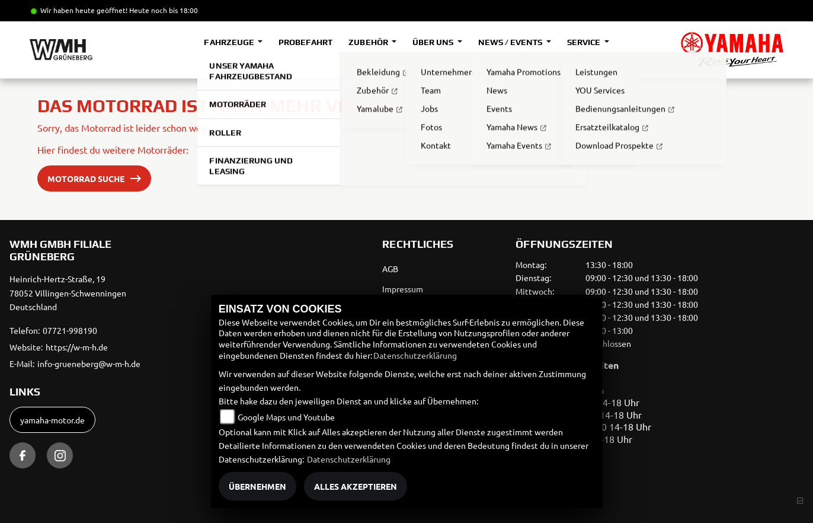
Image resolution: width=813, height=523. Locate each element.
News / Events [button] (511, 42)
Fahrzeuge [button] (229, 42)
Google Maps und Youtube (286, 417)
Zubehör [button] (368, 42)
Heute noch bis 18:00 (163, 10)
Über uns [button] (433, 42)
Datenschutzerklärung (415, 355)
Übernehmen (257, 486)
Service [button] (584, 42)
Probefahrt (305, 42)
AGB (390, 268)
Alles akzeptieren (355, 486)
